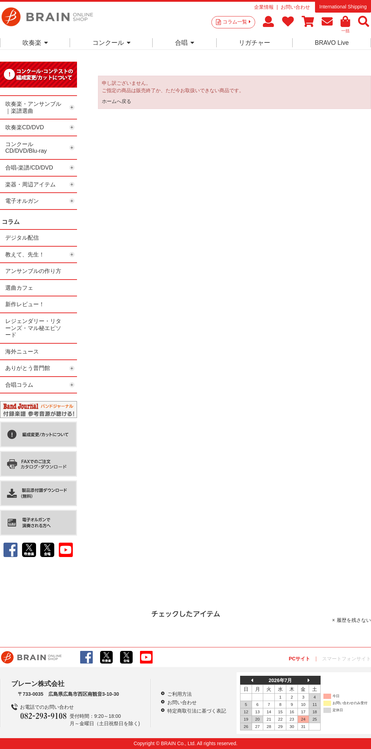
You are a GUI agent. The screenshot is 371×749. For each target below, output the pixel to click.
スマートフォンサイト (346, 658)
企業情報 (264, 7)
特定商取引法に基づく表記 (196, 711)
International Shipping (342, 6)
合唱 (184, 42)
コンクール (111, 42)
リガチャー (254, 42)
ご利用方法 (179, 694)
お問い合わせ (295, 7)
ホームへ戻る (116, 101)
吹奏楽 (35, 42)
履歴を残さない (354, 620)
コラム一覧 (237, 22)
